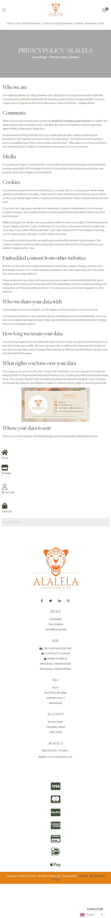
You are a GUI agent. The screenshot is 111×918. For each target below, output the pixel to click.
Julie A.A (83, 876)
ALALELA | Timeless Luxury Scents (71, 121)
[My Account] (5, 487)
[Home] (5, 452)
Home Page (39, 57)
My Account (8, 492)
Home (5, 458)
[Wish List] (5, 506)
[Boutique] (5, 468)
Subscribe (95, 909)
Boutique (6, 473)
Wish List (7, 511)
